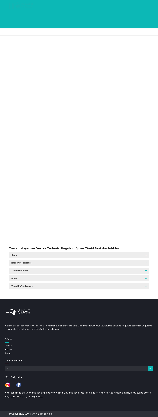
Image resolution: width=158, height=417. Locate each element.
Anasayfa (8, 346)
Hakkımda (9, 349)
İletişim (8, 353)
